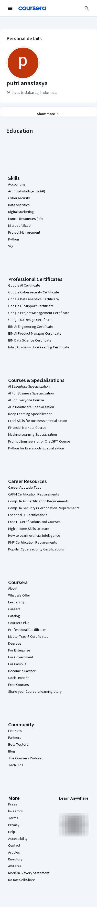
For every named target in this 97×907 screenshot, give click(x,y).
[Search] (87, 8)
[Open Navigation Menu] (10, 8)
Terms (13, 818)
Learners (15, 730)
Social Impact (18, 678)
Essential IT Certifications (27, 515)
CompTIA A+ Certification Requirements (38, 501)
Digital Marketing (21, 212)
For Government (20, 657)
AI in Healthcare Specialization (31, 407)
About (12, 588)
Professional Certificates (27, 629)
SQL (11, 246)
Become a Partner (22, 671)
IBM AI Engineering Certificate (30, 326)
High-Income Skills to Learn (28, 528)
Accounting (16, 184)
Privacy (13, 825)
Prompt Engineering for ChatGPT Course (39, 441)
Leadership (16, 602)
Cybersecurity (19, 198)
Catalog (14, 616)
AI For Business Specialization (31, 393)
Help (11, 831)
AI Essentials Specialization (29, 386)
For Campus (17, 664)
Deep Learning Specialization (30, 414)
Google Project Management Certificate (38, 313)
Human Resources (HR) (25, 218)
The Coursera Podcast (25, 758)
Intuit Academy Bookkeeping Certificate (38, 347)
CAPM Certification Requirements (33, 494)
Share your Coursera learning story (35, 691)
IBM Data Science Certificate (29, 340)
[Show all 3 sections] (48, 114)
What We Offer (19, 595)
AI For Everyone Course (26, 400)
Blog (11, 751)
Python (13, 239)
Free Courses (18, 684)
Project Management (24, 232)
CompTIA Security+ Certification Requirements (44, 508)
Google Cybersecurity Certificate (33, 292)
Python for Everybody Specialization (36, 448)
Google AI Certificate (24, 285)
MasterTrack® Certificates (28, 636)
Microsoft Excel (19, 225)
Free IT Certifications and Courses (34, 522)
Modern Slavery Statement (28, 873)
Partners (14, 737)
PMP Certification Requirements (32, 542)
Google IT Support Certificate (31, 306)
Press (12, 804)
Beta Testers (18, 744)
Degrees (14, 643)
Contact (14, 845)
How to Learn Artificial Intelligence (34, 535)
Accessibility (18, 838)
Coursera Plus (18, 623)
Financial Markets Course (27, 427)
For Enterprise (19, 650)
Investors (15, 811)
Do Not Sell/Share (21, 880)
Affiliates (14, 866)
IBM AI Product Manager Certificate (34, 333)
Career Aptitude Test (24, 487)
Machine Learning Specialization (32, 434)
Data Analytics (19, 205)
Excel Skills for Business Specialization (37, 420)
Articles (14, 852)
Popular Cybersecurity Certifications (36, 549)
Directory (15, 859)
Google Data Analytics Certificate (33, 299)
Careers (14, 609)
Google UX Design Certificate (30, 319)
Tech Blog (16, 765)
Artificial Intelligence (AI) (26, 191)
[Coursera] (32, 8)
